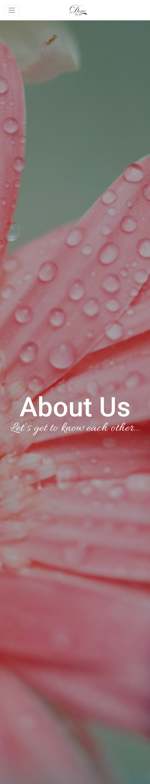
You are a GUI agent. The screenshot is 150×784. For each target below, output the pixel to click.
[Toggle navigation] (11, 10)
